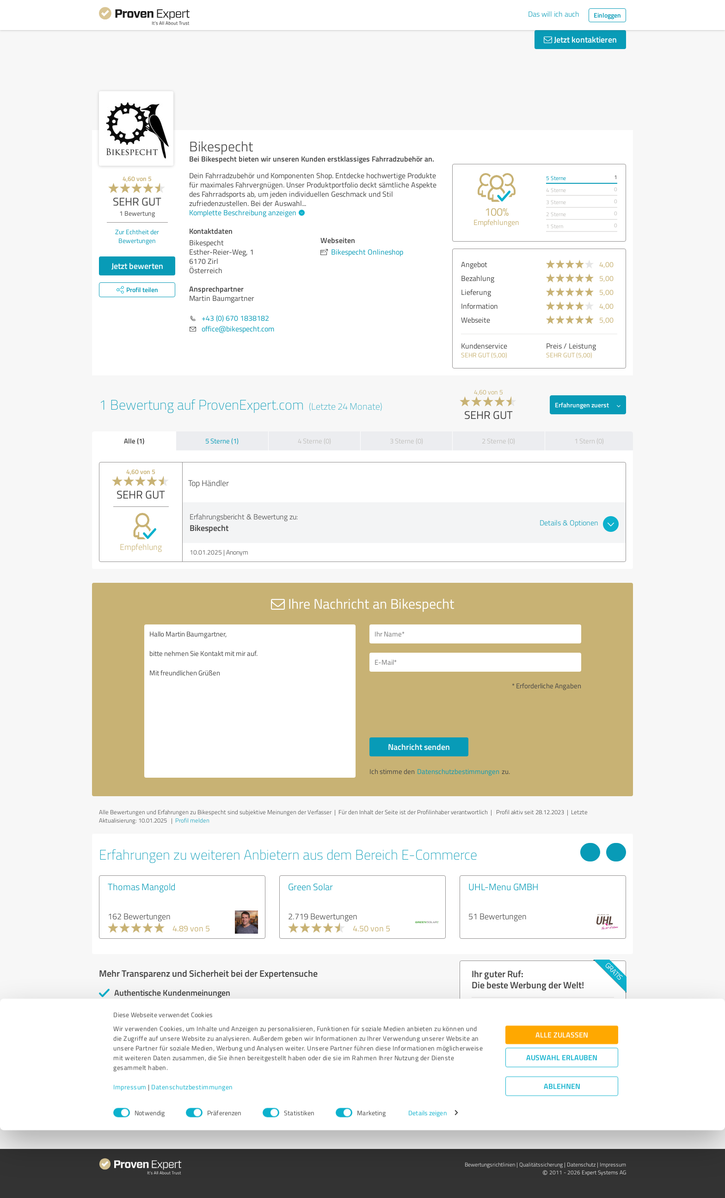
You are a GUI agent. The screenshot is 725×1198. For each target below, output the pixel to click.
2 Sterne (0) (498, 441)
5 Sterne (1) (222, 441)
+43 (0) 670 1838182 (235, 318)
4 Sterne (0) (314, 441)
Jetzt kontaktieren (580, 39)
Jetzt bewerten (137, 266)
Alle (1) (134, 441)
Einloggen (607, 15)
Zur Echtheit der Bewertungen (137, 236)
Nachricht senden (419, 747)
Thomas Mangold (141, 886)
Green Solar (310, 886)
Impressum (130, 1154)
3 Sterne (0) (406, 441)
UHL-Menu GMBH (503, 886)
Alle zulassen (561, 1102)
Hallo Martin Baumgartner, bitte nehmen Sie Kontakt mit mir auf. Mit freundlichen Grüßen (250, 701)
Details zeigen (427, 1180)
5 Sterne (556, 178)
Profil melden (192, 820)
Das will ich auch (553, 14)
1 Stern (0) (589, 441)
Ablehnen (562, 1153)
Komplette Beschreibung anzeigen (245, 212)
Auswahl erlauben (561, 1125)
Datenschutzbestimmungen (192, 1154)
